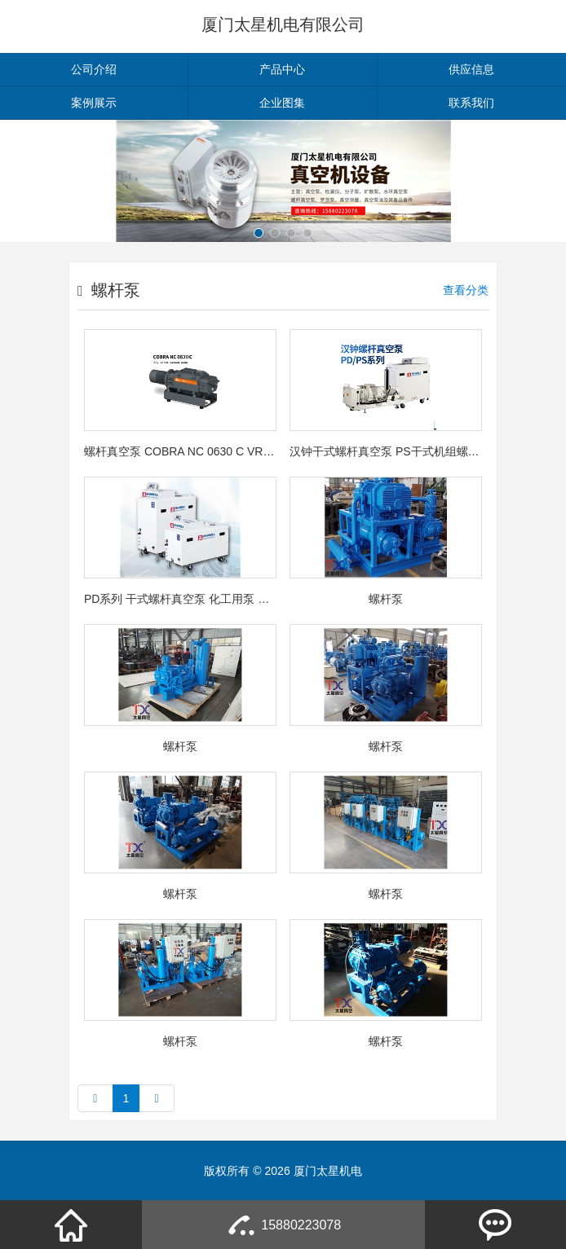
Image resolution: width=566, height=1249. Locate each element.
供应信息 (471, 69)
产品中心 (282, 69)
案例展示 (94, 102)
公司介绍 (94, 69)
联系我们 (471, 102)
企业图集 (282, 102)
